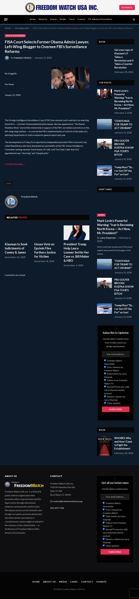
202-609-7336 (57, 508)
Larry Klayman (108, 237)
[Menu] (6, 19)
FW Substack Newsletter (100, 19)
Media (63, 19)
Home (33, 19)
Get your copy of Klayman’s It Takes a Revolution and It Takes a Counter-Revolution (124, 58)
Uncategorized (15, 35)
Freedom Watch (22, 57)
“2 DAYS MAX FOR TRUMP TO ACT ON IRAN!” (123, 124)
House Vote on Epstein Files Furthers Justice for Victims (45, 250)
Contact (81, 19)
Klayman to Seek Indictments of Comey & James (16, 248)
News (101, 215)
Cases (72, 19)
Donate (127, 7)
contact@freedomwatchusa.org (67, 501)
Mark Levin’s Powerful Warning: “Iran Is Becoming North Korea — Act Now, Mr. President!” (124, 99)
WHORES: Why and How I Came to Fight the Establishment (123, 443)
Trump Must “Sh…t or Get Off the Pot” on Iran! (124, 171)
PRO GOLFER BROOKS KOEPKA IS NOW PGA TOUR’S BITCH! (124, 147)
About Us (43, 19)
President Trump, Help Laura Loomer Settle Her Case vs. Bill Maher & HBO (76, 252)
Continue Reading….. (15, 164)
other (8, 183)
